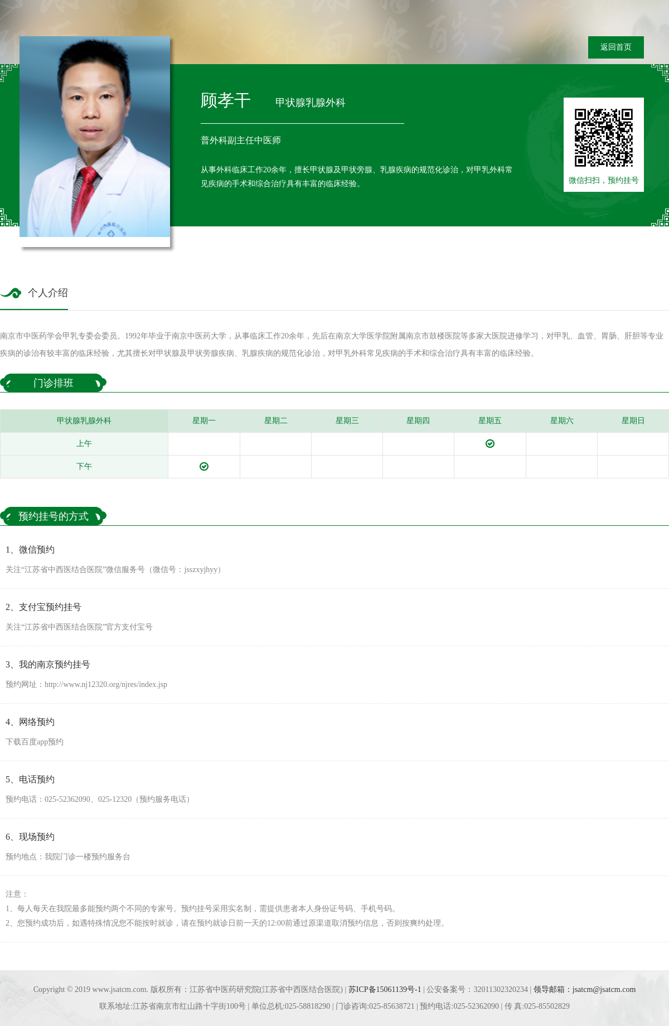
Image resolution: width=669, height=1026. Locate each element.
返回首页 (616, 47)
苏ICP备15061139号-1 (384, 989)
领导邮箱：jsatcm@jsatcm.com (585, 989)
